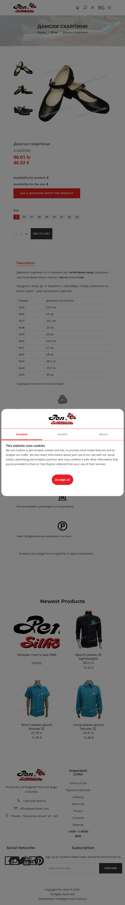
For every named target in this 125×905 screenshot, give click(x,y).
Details (62, 434)
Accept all (62, 480)
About (103, 434)
